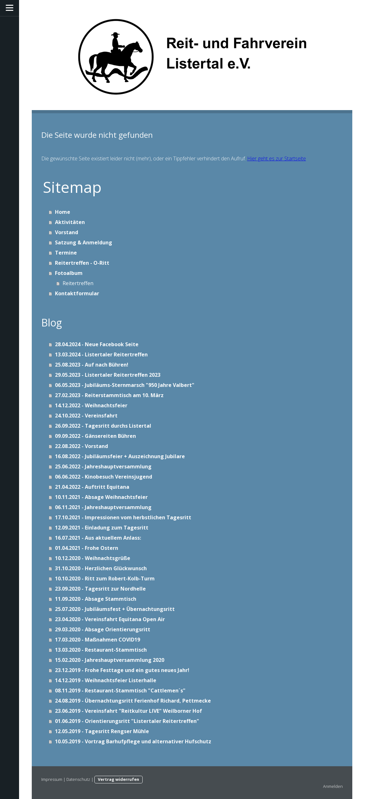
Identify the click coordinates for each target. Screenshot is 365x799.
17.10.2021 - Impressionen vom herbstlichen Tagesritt (123, 517)
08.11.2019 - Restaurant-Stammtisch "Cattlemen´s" (120, 690)
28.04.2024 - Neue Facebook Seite (97, 344)
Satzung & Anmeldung (83, 242)
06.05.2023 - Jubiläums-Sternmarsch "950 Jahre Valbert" (124, 385)
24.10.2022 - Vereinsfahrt (86, 415)
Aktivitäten (70, 222)
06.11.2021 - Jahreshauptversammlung (103, 507)
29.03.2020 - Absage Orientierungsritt (102, 629)
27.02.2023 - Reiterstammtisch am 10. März (109, 395)
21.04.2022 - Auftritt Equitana (92, 486)
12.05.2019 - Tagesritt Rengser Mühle (102, 731)
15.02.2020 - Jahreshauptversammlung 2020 (109, 659)
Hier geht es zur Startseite (276, 158)
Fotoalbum (69, 273)
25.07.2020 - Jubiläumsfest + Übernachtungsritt (115, 609)
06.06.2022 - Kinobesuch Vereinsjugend (103, 476)
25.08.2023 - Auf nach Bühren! (91, 364)
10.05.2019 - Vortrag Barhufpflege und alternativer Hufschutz (133, 741)
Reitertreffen (78, 283)
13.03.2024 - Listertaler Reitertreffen (101, 354)
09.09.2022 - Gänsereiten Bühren (95, 435)
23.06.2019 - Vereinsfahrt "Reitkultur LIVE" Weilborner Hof (128, 710)
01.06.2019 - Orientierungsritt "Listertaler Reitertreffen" (127, 721)
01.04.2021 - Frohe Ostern (86, 547)
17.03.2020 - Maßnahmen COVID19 (97, 639)
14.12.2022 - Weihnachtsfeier (91, 405)
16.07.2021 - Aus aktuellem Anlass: (98, 537)
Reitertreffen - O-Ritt (82, 262)
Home (62, 211)
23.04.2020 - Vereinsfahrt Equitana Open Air (110, 619)
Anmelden (333, 786)
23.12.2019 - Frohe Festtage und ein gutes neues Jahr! (122, 670)
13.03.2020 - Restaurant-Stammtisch (101, 649)
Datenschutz (78, 779)
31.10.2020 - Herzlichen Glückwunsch (101, 568)
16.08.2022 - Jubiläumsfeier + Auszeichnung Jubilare (120, 456)
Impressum (51, 779)
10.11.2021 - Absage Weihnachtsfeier (101, 497)
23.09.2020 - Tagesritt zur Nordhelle (100, 588)
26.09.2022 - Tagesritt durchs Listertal (103, 425)
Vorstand (66, 232)
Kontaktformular (77, 293)
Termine (66, 252)
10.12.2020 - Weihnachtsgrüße (92, 558)
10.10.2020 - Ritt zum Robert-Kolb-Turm (105, 578)
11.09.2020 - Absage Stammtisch (95, 598)
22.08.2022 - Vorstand (81, 446)
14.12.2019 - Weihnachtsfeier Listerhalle (105, 680)
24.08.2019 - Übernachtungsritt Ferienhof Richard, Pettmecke (133, 700)
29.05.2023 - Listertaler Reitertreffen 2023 (107, 374)
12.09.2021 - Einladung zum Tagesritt (101, 527)
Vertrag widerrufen (118, 779)
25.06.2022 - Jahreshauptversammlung (103, 466)
